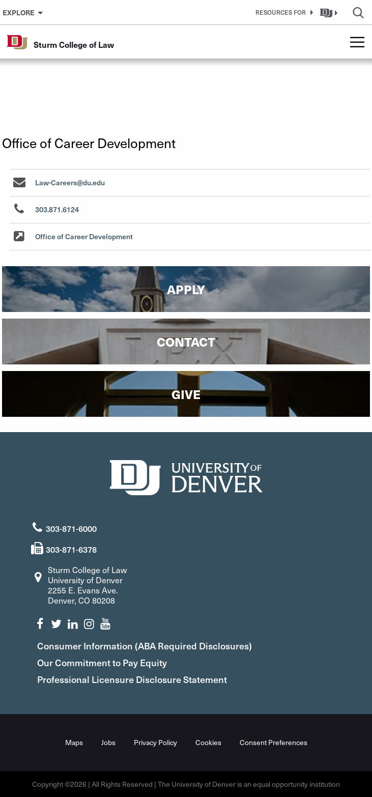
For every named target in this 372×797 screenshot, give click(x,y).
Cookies (208, 742)
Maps (74, 742)
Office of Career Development (84, 236)
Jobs (108, 742)
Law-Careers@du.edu (70, 182)
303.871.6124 (57, 209)
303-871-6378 (71, 549)
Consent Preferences (273, 742)
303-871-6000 (71, 528)
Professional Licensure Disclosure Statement (132, 679)
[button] (282, 12)
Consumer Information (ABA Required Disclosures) (144, 645)
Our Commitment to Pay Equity (102, 662)
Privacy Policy (155, 742)
